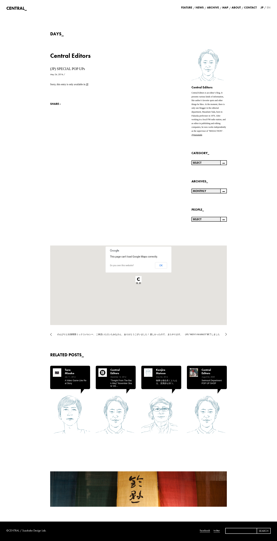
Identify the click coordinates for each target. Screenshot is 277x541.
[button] (138, 280)
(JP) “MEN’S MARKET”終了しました (202, 334)
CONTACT (250, 7)
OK (161, 265)
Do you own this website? (122, 265)
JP (87, 84)
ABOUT (236, 7)
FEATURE (186, 7)
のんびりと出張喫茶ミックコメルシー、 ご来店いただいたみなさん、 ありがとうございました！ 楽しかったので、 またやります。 (119, 334)
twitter (217, 530)
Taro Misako (69, 371)
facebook (205, 530)
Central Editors (70, 56)
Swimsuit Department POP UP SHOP (212, 382)
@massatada (196, 135)
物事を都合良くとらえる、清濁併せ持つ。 (166, 382)
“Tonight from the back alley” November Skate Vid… (121, 383)
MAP (225, 7)
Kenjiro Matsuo (161, 371)
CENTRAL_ (16, 8)
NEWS (200, 7)
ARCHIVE (213, 7)
